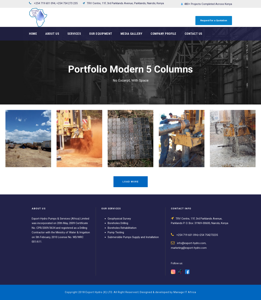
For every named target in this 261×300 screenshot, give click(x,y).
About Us (52, 33)
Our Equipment (100, 33)
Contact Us (193, 33)
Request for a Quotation (213, 20)
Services (74, 33)
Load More (131, 181)
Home (33, 33)
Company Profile (163, 33)
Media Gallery (131, 33)
